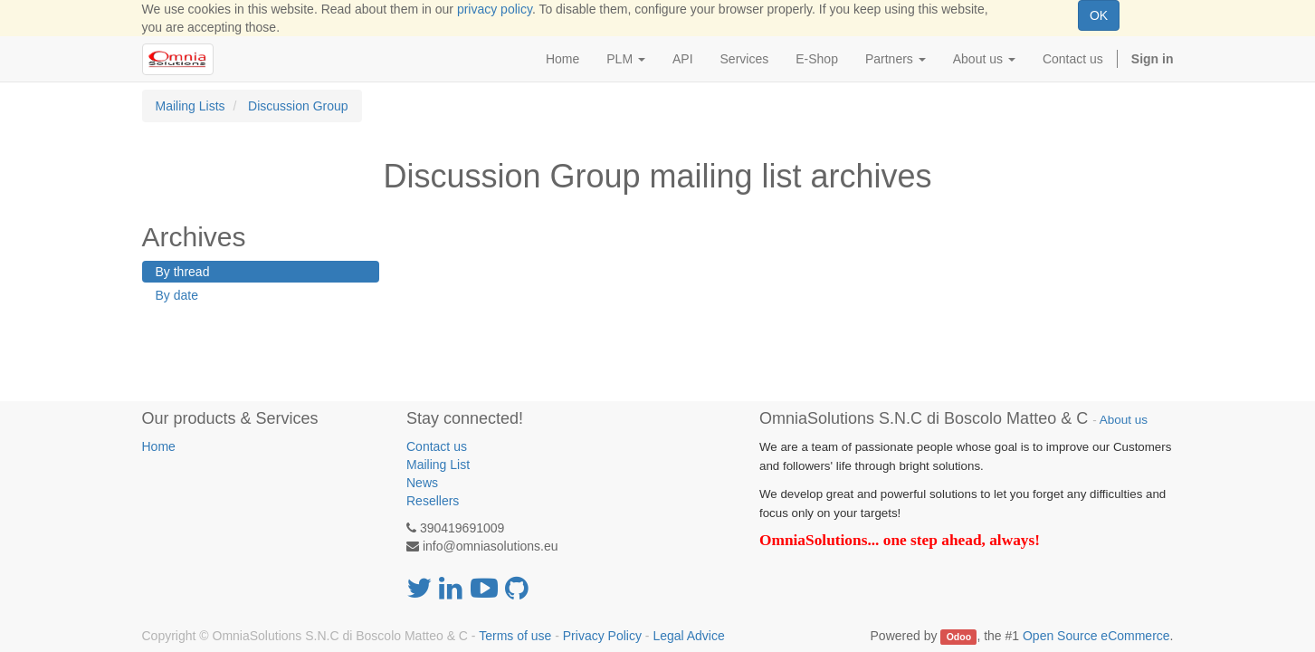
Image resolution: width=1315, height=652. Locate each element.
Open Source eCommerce (1096, 635)
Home (159, 446)
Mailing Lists (190, 106)
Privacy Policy (602, 635)
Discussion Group (298, 106)
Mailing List (438, 464)
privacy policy (494, 9)
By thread (183, 271)
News (422, 482)
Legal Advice (688, 635)
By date (177, 295)
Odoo (959, 636)
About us (1124, 420)
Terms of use (515, 635)
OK (1099, 15)
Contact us (436, 446)
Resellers (432, 501)
